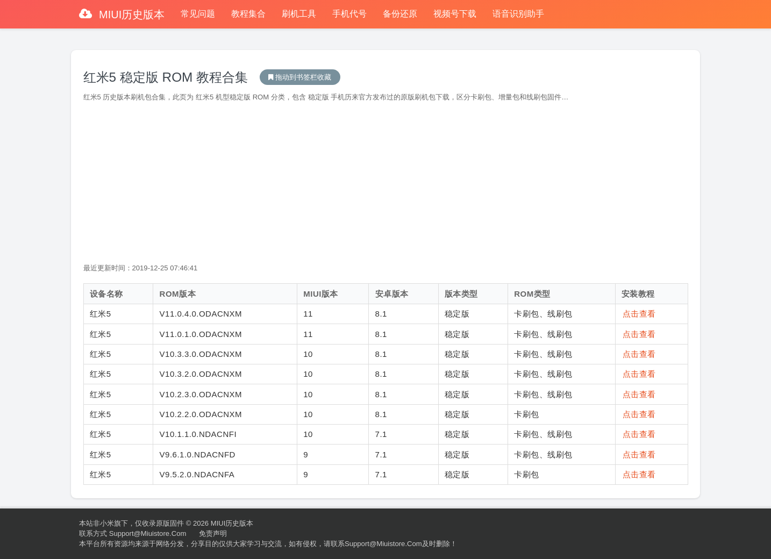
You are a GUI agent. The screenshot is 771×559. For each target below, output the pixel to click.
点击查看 (639, 313)
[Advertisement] (385, 183)
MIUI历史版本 (130, 14)
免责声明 (213, 533)
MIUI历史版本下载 (300, 77)
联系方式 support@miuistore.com (132, 533)
